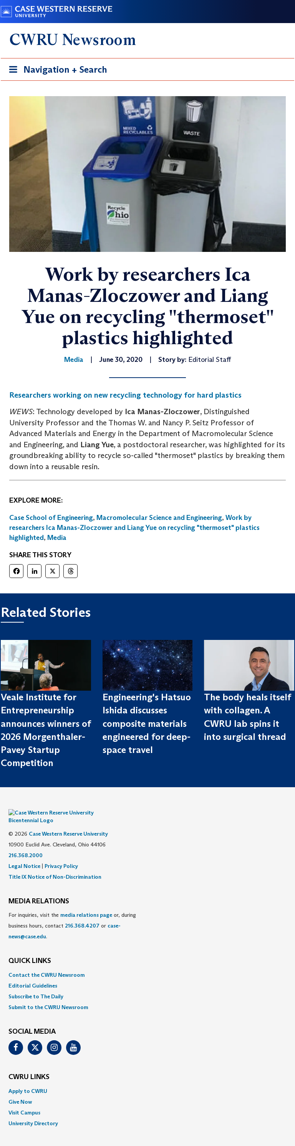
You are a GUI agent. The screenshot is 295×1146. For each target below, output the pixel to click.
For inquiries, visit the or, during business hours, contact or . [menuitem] (72, 914)
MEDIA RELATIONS (38, 890)
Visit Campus (24, 1101)
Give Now (20, 1090)
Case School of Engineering (51, 517)
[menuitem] (147, 963)
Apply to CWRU (27, 1079)
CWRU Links (29, 1065)
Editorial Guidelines (32, 974)
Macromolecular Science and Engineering (159, 517)
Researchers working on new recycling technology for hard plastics (125, 395)
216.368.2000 (25, 843)
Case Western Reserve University (68, 822)
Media (56, 537)
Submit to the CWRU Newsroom (48, 995)
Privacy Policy (61, 854)
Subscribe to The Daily (35, 984)
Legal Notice (24, 854)
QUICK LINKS (29, 949)
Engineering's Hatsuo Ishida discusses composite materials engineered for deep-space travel (147, 723)
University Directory (33, 1111)
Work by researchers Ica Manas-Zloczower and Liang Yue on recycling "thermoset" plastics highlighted (134, 527)
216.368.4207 (82, 914)
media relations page (86, 903)
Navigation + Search (55, 71)
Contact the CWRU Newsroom (46, 963)
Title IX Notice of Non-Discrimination (54, 865)
